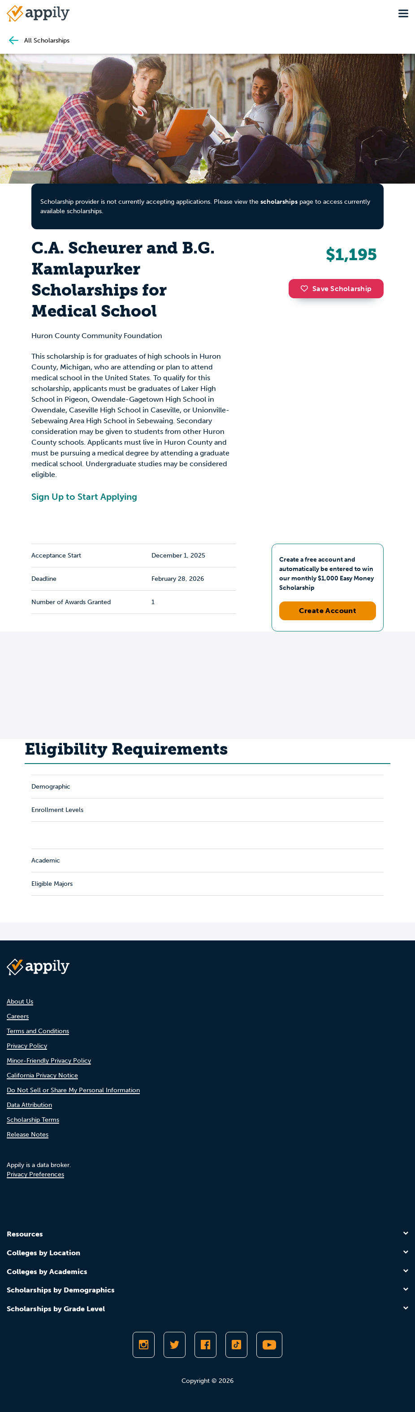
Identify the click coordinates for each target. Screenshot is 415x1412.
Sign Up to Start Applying (84, 496)
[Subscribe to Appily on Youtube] (269, 1345)
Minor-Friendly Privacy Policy (49, 1060)
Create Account (328, 610)
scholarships (279, 202)
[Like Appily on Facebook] (205, 1345)
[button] (306, 288)
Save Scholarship (336, 288)
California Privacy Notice (42, 1075)
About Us (20, 1001)
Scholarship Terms (33, 1120)
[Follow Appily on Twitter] (175, 1345)
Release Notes (27, 1134)
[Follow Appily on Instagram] (144, 1345)
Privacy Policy (27, 1046)
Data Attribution (29, 1105)
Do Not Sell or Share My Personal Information (73, 1090)
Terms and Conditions (38, 1031)
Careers (18, 1016)
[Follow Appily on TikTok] (236, 1345)
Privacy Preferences (35, 1174)
